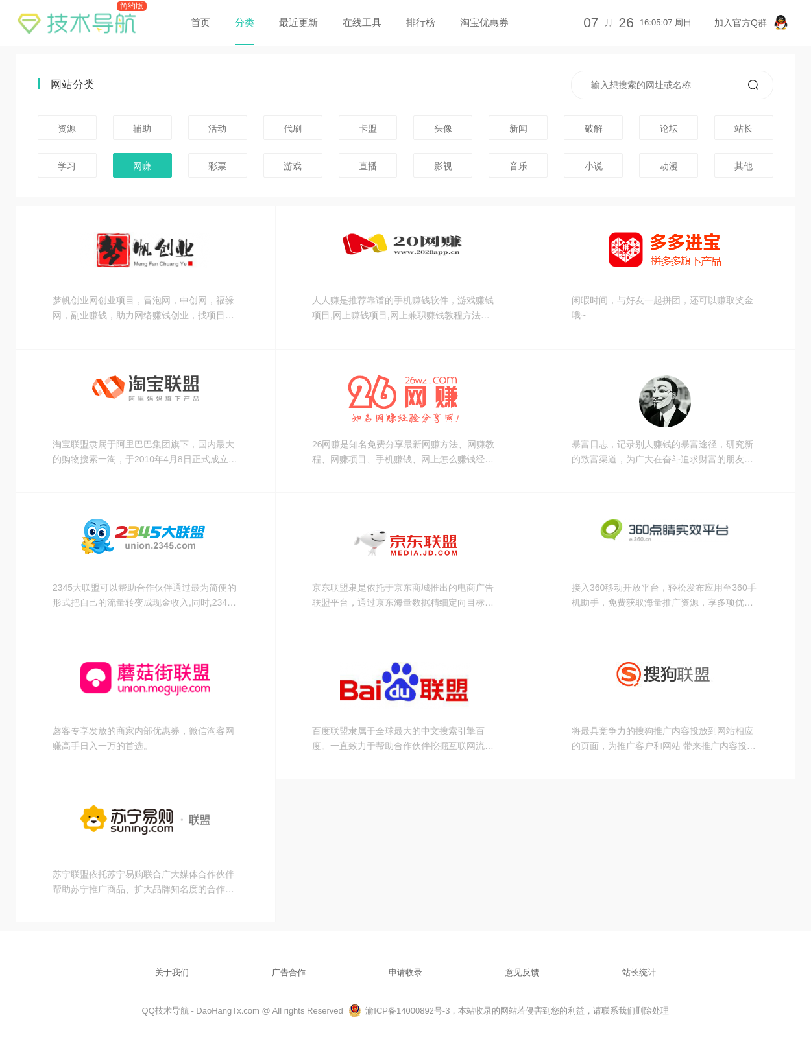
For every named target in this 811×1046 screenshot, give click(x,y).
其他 (743, 166)
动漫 (669, 166)
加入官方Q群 (751, 22)
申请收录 (405, 972)
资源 (67, 128)
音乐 (518, 166)
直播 (368, 166)
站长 (743, 128)
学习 (67, 166)
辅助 (142, 128)
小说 (594, 166)
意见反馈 (522, 972)
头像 (443, 128)
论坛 (669, 128)
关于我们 (172, 972)
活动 (217, 128)
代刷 (293, 128)
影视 (443, 166)
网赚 (142, 166)
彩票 (217, 166)
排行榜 (420, 22)
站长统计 (639, 972)
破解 (594, 128)
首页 (200, 22)
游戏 (293, 166)
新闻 (518, 128)
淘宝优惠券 (484, 22)
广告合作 (289, 972)
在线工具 (362, 22)
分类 (244, 22)
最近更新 (298, 22)
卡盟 (368, 128)
